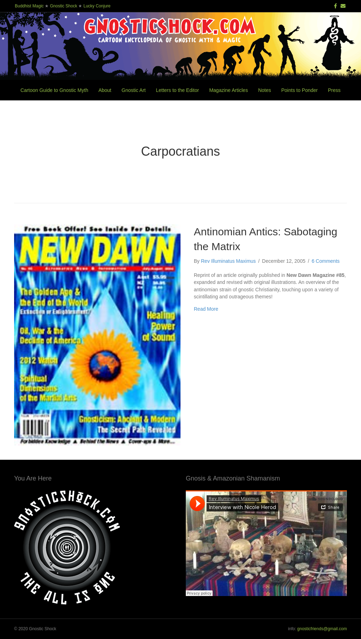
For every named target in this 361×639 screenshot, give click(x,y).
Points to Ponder (299, 90)
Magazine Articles (228, 90)
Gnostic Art (134, 90)
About (104, 90)
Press (334, 90)
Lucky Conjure (97, 6)
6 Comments (325, 261)
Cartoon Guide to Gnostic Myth (54, 90)
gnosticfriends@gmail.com (322, 628)
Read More (206, 309)
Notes (264, 90)
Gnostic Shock (63, 6)
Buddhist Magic (29, 6)
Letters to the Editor (177, 90)
